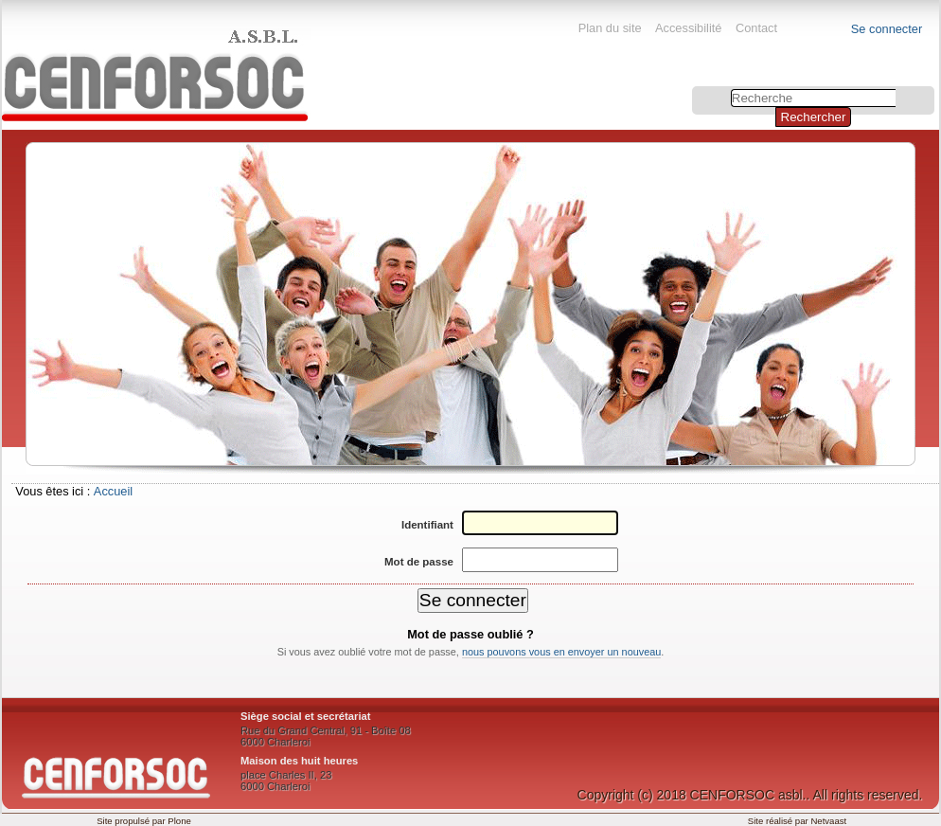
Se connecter (886, 29)
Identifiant (427, 524)
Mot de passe (418, 561)
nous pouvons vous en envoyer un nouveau (561, 651)
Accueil (113, 491)
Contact (756, 28)
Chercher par (694, 88)
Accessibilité (688, 28)
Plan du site (610, 28)
